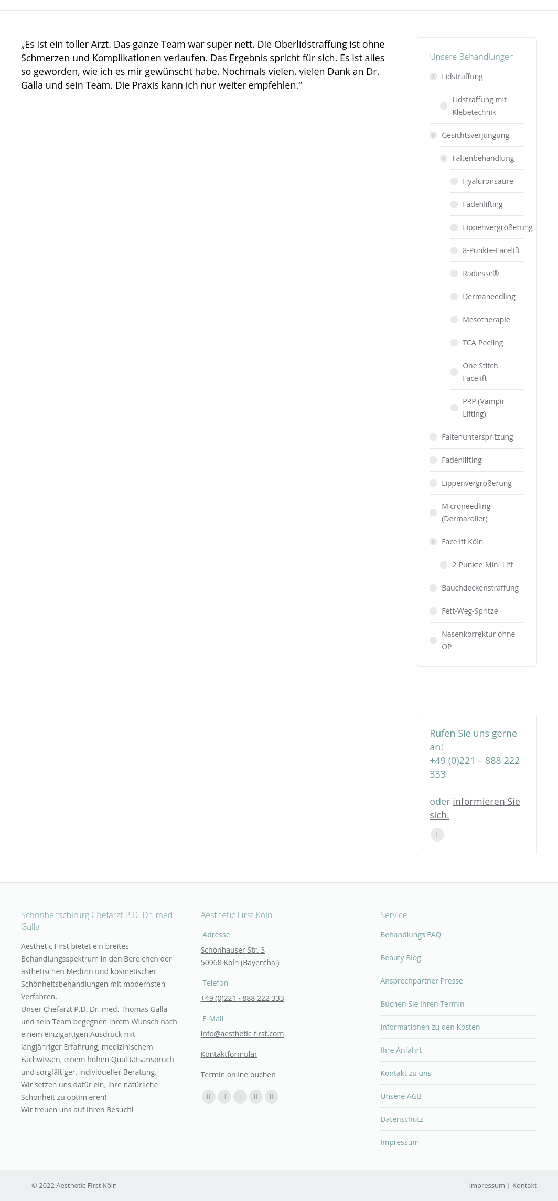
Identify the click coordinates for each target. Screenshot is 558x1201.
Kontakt (524, 1185)
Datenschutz (401, 1119)
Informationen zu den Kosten (430, 1027)
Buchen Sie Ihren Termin (422, 1004)
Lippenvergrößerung (498, 227)
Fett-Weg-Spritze (470, 611)
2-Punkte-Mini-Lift (482, 565)
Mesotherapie (486, 319)
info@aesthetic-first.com (242, 1034)
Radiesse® (481, 273)
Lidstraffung (457, 76)
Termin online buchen (238, 1074)
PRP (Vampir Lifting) (484, 407)
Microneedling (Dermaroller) (466, 512)
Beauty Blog (400, 958)
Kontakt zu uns (405, 1073)
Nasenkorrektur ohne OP (478, 640)
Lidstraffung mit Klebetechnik (479, 105)
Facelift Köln (457, 542)
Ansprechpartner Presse (421, 981)
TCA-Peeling (483, 342)
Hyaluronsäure (488, 181)
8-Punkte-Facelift (491, 250)
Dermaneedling (489, 296)
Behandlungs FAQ (410, 935)
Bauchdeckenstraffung (480, 588)
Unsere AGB (401, 1096)
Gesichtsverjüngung (470, 135)
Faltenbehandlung (478, 158)
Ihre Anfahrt (401, 1050)
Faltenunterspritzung (477, 437)
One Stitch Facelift (480, 372)
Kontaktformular (229, 1054)
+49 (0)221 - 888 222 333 (242, 998)
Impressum (399, 1142)
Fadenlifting (483, 204)
